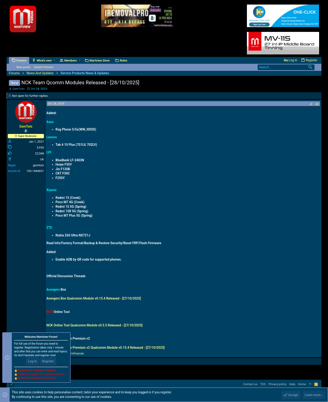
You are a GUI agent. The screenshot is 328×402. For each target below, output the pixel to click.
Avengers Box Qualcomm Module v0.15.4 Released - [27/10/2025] (93, 298)
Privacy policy (277, 384)
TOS (263, 384)
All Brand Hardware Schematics (37, 378)
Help (292, 384)
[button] (54, 60)
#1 (317, 104)
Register (48, 361)
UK (42, 159)
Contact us (250, 384)
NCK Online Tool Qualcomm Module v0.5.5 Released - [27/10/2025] (94, 325)
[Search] (286, 67)
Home (302, 384)
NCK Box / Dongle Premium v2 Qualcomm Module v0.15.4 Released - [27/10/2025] (105, 347)
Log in (32, 361)
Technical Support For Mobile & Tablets (41, 374)
